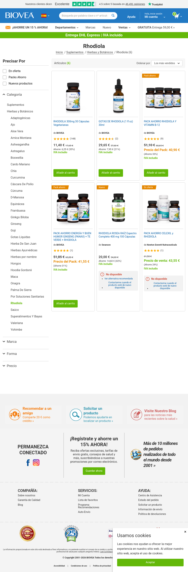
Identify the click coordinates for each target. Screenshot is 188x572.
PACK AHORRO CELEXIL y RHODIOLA (158, 235)
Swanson (106, 245)
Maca (14, 276)
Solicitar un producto (150, 504)
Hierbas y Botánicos (100, 52)
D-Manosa (17, 197)
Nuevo (107, 27)
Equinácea (17, 204)
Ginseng (16, 224)
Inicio (60, 52)
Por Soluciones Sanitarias (27, 296)
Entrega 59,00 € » (156, 27)
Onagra (15, 283)
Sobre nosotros (26, 495)
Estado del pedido (148, 500)
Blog (20, 504)
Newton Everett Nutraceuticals (162, 245)
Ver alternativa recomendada (118, 278)
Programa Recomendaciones (88, 506)
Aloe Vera (17, 131)
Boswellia (17, 157)
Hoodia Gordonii (21, 270)
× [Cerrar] (185, 531)
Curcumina (18, 177)
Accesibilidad (59, 566)
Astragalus (18, 151)
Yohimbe (16, 329)
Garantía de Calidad (29, 500)
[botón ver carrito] (178, 16)
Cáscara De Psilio (22, 184)
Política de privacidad (102, 566)
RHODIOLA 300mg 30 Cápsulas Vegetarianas (71, 123)
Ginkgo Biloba (20, 217)
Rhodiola (16, 303)
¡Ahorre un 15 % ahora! (27, 27)
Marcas (90, 27)
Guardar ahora (94, 470)
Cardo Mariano (20, 164)
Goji (13, 230)
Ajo (13, 124)
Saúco (15, 310)
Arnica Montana (21, 138)
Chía (14, 171)
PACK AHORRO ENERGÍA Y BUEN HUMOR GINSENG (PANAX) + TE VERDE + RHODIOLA (72, 236)
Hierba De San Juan (23, 243)
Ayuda (131, 17)
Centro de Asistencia (150, 495)
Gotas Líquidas (20, 237)
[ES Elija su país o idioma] (45, 15)
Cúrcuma (16, 191)
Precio (10, 366)
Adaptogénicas (20, 118)
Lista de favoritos (88, 500)
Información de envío (150, 509)
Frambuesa (18, 210)
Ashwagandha (20, 144)
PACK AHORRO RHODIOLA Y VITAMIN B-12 (160, 123)
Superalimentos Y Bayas (26, 316)
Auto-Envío (84, 511)
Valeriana (17, 323)
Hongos (16, 263)
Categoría (12, 94)
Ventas (124, 27)
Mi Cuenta (84, 495)
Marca (10, 341)
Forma (10, 354)
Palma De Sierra (21, 290)
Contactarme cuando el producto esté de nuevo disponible (119, 285)
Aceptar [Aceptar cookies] (150, 562)
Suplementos (75, 52)
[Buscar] (113, 15)
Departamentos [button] (66, 27)
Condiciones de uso (79, 566)
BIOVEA (60, 133)
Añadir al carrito (65, 172)
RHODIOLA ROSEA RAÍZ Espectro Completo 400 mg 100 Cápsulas (118, 235)
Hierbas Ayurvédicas (24, 250)
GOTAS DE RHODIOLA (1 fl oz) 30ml (116, 123)
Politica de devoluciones (152, 513)
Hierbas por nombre (24, 257)
